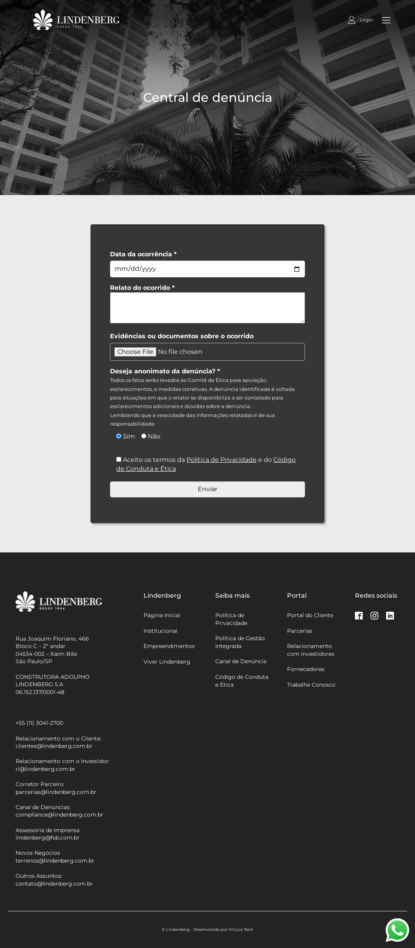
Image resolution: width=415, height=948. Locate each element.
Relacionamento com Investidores (310, 650)
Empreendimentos (169, 646)
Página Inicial (162, 615)
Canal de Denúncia (240, 661)
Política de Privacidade (221, 459)
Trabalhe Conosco (311, 684)
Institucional (160, 630)
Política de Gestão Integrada (240, 642)
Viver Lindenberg (167, 661)
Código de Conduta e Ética (241, 680)
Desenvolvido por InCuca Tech (223, 929)
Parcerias (299, 630)
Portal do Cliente (310, 615)
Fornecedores (306, 669)
